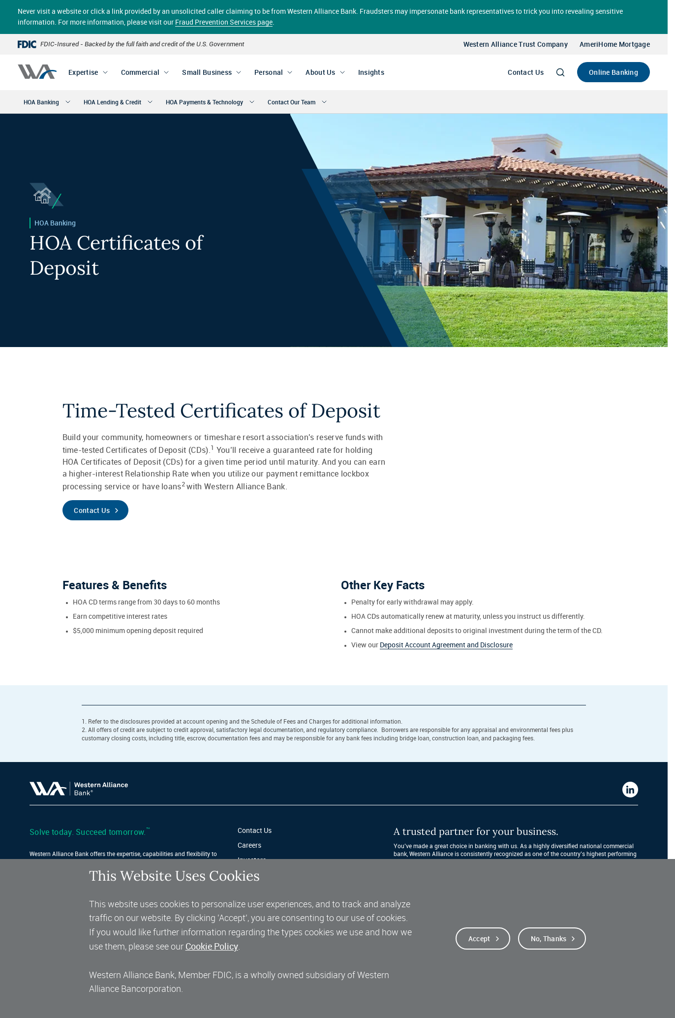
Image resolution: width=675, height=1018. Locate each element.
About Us (320, 72)
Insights (371, 72)
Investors (252, 859)
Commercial (140, 72)
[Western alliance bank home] (37, 71)
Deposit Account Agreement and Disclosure (446, 644)
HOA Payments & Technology (204, 102)
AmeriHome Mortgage (615, 44)
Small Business (207, 72)
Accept (479, 941)
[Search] (560, 72)
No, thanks (549, 941)
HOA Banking (41, 102)
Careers (249, 845)
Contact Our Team (291, 102)
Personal (268, 72)
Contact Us (526, 72)
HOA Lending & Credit (112, 102)
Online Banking (613, 72)
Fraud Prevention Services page (224, 22)
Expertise (83, 72)
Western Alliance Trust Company (515, 44)
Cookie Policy (211, 948)
